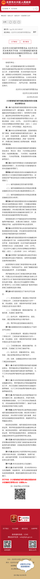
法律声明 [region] (34, 528)
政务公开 (10, 15)
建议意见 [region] (25, 528)
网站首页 (3, 15)
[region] (13, 519)
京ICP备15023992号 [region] (20, 575)
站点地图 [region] (15, 528)
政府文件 (17, 15)
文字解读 (14, 42)
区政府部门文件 (25, 15)
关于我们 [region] (6, 528)
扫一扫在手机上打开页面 (20, 486)
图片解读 (26, 42)
